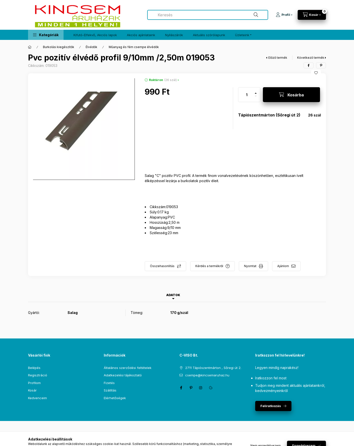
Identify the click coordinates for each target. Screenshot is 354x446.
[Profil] (284, 15)
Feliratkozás (270, 406)
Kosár (32, 390)
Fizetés (109, 383)
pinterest (191, 388)
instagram (201, 388)
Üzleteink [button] (242, 35)
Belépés (34, 368)
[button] (46, 35)
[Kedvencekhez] (316, 73)
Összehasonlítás (162, 266)
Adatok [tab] (173, 295)
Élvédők (91, 47)
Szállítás (110, 390)
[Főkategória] (30, 47)
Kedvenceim (37, 398)
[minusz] (256, 98)
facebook (181, 388)
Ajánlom (283, 266)
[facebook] (309, 65)
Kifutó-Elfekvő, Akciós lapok (95, 35)
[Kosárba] (291, 94)
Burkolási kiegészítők (58, 47)
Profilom (34, 383)
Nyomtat (250, 266)
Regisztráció (37, 375)
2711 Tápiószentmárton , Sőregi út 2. (213, 368)
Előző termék (277, 57)
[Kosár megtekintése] (312, 15)
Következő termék (310, 57)
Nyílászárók (174, 35)
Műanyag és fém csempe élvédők (134, 47)
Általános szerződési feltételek (127, 368)
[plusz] (256, 91)
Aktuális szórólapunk (209, 35)
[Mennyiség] (246, 94)
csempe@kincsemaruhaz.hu (207, 375)
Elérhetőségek (115, 398)
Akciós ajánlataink (141, 35)
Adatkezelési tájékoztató (123, 375)
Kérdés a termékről (209, 266)
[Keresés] (256, 15)
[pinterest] (321, 65)
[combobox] (207, 15)
